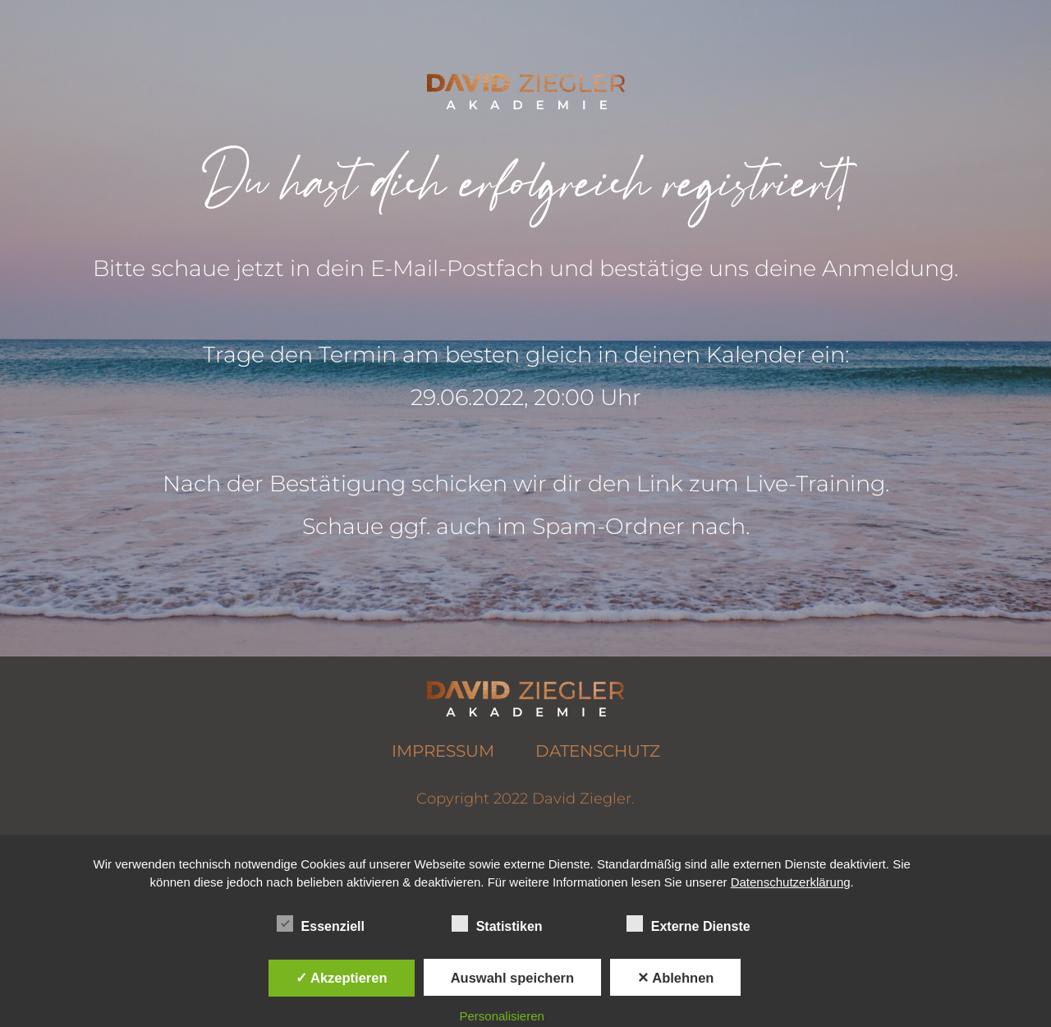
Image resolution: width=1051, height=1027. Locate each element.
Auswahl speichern (512, 977)
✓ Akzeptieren (342, 977)
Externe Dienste (688, 924)
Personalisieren (502, 1016)
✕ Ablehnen (675, 977)
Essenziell (321, 924)
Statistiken (497, 924)
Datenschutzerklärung (791, 882)
